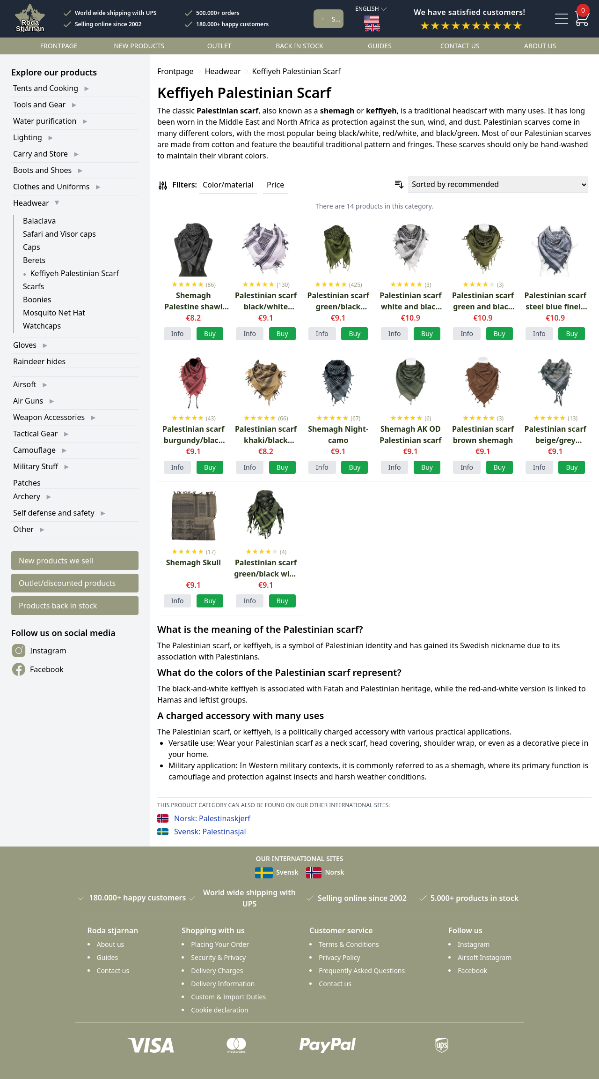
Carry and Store (40, 154)
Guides (380, 45)
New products (139, 45)
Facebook (37, 669)
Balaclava (39, 221)
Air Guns (28, 401)
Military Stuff (35, 466)
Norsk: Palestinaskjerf (212, 818)
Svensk (277, 872)
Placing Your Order (220, 944)
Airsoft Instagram (484, 957)
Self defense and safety (54, 513)
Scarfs (33, 286)
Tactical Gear (35, 433)
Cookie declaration (219, 1009)
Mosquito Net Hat (54, 312)
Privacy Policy (339, 957)
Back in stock (299, 45)
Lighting (27, 137)
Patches (27, 483)
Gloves (25, 345)
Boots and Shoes (42, 170)
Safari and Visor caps (59, 234)
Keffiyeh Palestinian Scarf (74, 273)
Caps (31, 247)
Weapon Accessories (49, 417)
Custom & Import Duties (228, 996)
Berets (34, 260)
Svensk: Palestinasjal (210, 831)
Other (23, 529)
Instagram (38, 650)
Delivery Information (223, 983)
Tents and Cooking (45, 88)
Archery (26, 496)
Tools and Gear (39, 104)
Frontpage (59, 45)
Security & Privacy (218, 957)
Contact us (460, 45)
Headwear (31, 203)
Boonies (37, 299)
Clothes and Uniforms (51, 186)
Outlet (219, 45)
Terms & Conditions (349, 944)
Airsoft (25, 384)
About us (540, 45)
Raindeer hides (39, 361)
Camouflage (34, 450)
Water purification (44, 121)
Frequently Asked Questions (362, 970)
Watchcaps (42, 326)
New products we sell (56, 560)
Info (177, 333)
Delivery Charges (217, 970)
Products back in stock (58, 605)
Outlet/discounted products (67, 583)
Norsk (325, 872)
